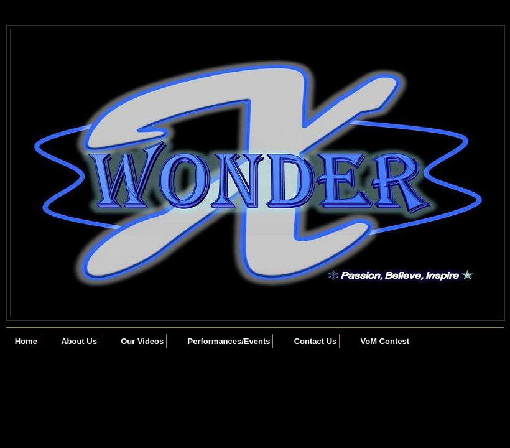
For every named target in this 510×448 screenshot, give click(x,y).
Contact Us (315, 341)
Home (26, 341)
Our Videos (142, 341)
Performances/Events (229, 341)
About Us (79, 341)
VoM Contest (385, 341)
